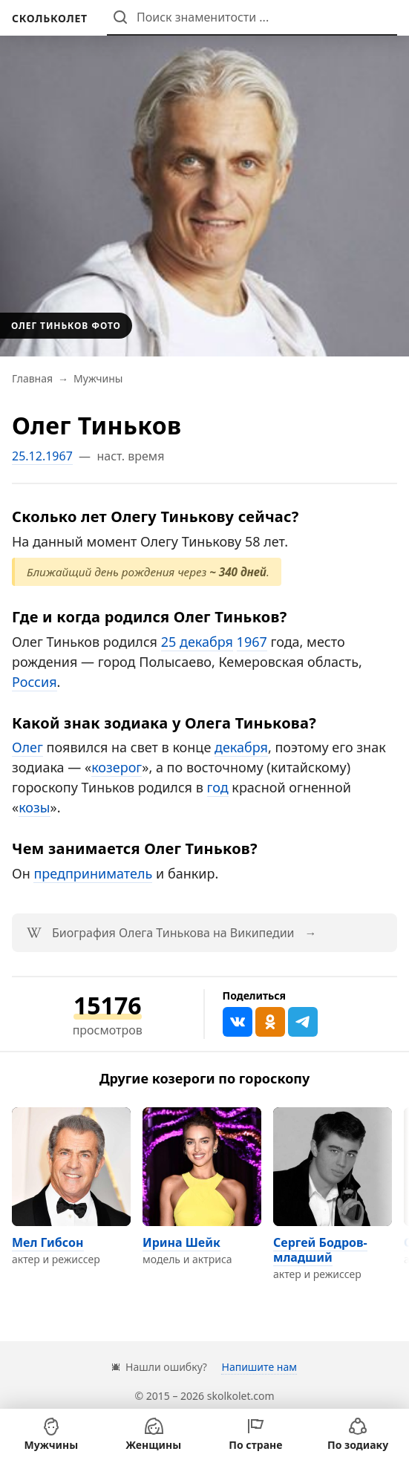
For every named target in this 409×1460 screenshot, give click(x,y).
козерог (116, 767)
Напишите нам (258, 1367)
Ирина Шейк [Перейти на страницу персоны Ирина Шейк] (181, 1242)
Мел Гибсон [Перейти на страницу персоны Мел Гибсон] (48, 1242)
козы (34, 807)
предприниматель (92, 873)
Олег (27, 747)
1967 (252, 642)
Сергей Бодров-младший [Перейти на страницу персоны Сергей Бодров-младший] (320, 1249)
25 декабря (197, 642)
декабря (241, 747)
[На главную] (50, 18)
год (218, 787)
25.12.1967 (42, 456)
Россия (34, 682)
